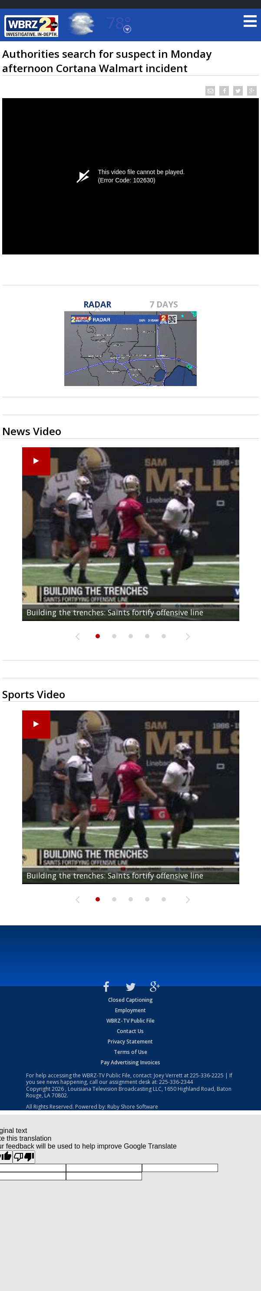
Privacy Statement (130, 1041)
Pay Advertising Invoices (130, 1062)
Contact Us (130, 1031)
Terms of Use (130, 1052)
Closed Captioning (130, 1000)
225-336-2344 (176, 1082)
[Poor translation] (24, 1157)
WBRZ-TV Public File (130, 1020)
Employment (130, 1010)
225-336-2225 (207, 1075)
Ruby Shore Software (132, 1106)
